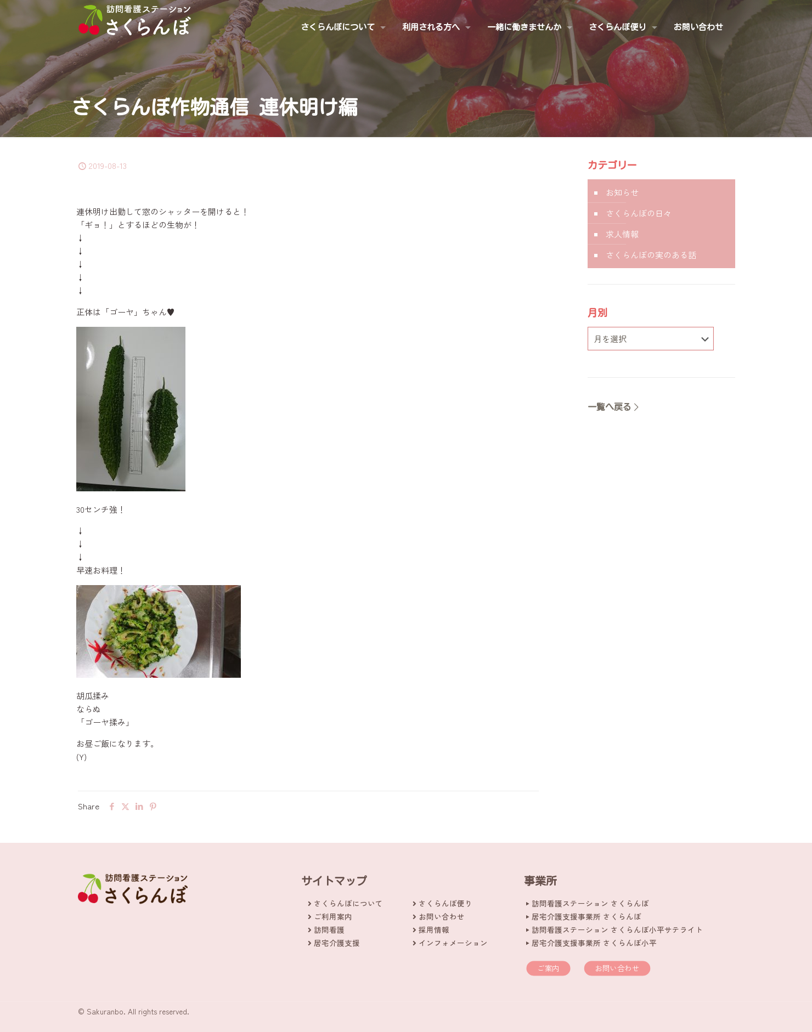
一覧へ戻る (614, 406)
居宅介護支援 (337, 942)
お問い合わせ (442, 916)
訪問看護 (329, 929)
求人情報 (622, 234)
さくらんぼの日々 (639, 213)
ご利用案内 (333, 916)
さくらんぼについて (348, 903)
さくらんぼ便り (445, 903)
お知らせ (622, 192)
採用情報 (434, 929)
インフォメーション (453, 942)
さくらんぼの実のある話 (651, 254)
